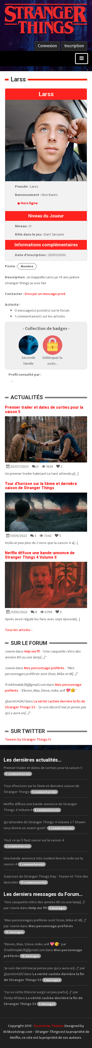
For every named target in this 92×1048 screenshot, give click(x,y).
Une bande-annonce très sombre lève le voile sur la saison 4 (43, 861)
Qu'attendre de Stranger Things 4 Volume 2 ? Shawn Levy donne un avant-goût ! (44, 825)
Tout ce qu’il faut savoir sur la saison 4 (34, 843)
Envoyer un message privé (45, 294)
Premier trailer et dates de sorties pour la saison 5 (44, 409)
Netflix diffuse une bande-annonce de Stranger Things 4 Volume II (40, 555)
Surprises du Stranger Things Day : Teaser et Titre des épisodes (46, 879)
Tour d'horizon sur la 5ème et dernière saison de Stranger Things (41, 485)
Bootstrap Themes (49, 1026)
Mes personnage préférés (44, 668)
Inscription (74, 46)
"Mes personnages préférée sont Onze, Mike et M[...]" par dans (45, 926)
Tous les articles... (19, 630)
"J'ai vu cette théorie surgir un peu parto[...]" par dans (43, 998)
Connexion (47, 46)
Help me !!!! (32, 651)
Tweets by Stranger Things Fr (28, 739)
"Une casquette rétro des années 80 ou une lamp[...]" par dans (44, 905)
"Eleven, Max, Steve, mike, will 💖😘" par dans (43, 950)
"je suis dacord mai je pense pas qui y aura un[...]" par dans (44, 974)
